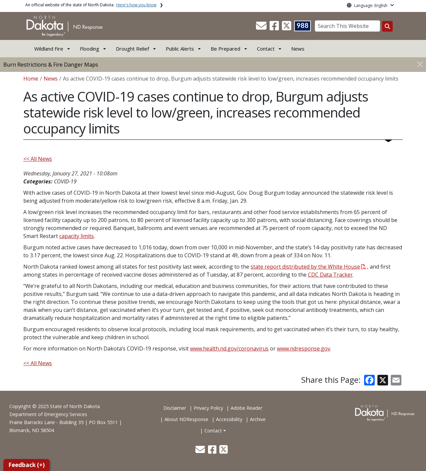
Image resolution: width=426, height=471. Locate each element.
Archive (258, 419)
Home (30, 78)
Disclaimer (174, 408)
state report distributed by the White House (308, 266)
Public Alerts (180, 48)
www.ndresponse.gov (303, 348)
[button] (262, 27)
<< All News (37, 158)
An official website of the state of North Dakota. (90, 5)
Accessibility (229, 419)
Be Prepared (225, 48)
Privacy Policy (208, 408)
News (298, 48)
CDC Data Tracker (330, 274)
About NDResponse (186, 419)
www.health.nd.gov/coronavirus (229, 348)
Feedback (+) (26, 465)
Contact (213, 430)
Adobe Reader (246, 408)
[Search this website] (387, 26)
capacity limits (76, 236)
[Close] (420, 64)
